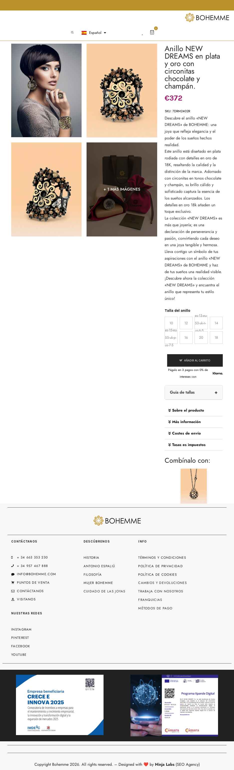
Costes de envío (186, 433)
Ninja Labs (164, 764)
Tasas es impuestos (189, 444)
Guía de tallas (182, 392)
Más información (186, 422)
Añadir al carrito (197, 360)
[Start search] (72, 32)
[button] (194, 410)
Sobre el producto (188, 410)
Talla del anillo (177, 310)
